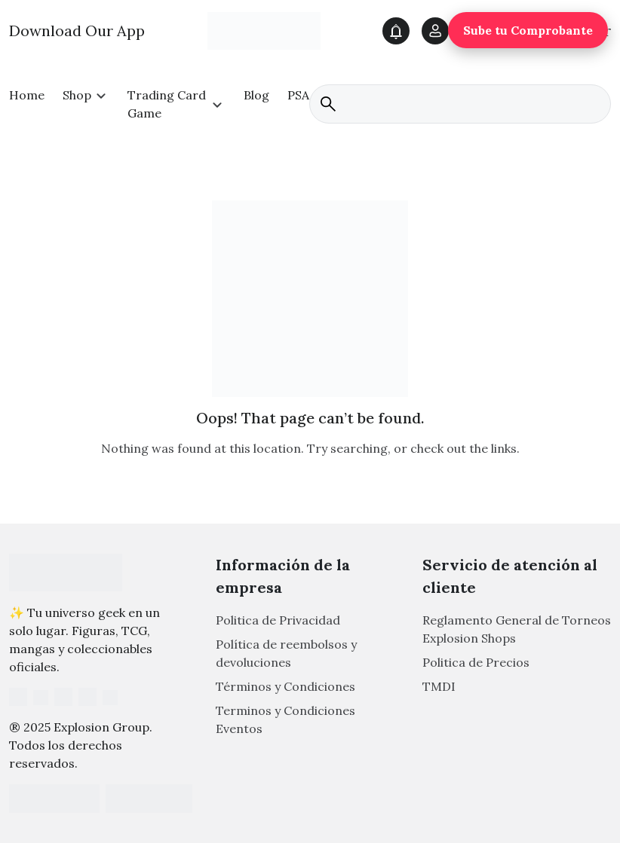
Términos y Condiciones (285, 686)
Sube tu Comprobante (528, 30)
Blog (256, 94)
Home (27, 94)
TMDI (439, 686)
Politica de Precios (475, 662)
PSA (298, 94)
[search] (460, 104)
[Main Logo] (264, 30)
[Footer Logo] (65, 572)
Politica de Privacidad (278, 620)
